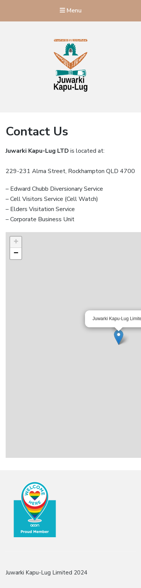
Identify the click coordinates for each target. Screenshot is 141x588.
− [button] (16, 253)
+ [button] (16, 242)
